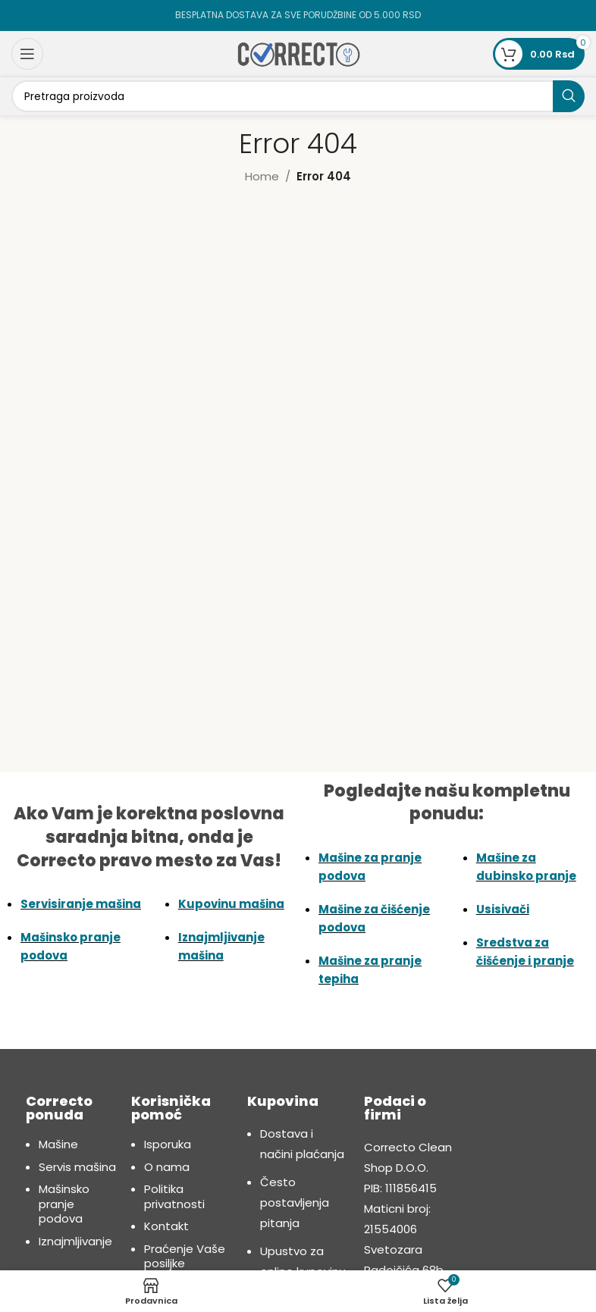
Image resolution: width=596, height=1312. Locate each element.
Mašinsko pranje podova (64, 1203)
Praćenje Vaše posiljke (184, 1256)
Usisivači (502, 909)
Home (262, 176)
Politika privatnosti (174, 1196)
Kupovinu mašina (231, 904)
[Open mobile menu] (27, 54)
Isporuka (167, 1144)
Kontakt (166, 1226)
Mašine (58, 1144)
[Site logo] (298, 53)
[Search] (298, 96)
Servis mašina (77, 1167)
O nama (167, 1167)
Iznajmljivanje (75, 1241)
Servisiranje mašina (80, 904)
